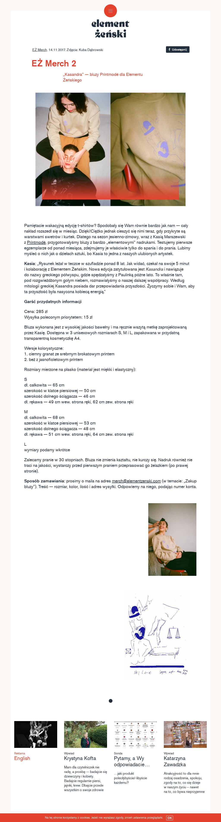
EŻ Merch (39, 50)
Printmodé (36, 242)
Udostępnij (178, 49)
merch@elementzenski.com (136, 481)
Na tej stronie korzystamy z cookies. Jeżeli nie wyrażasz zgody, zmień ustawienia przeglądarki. (109, 818)
